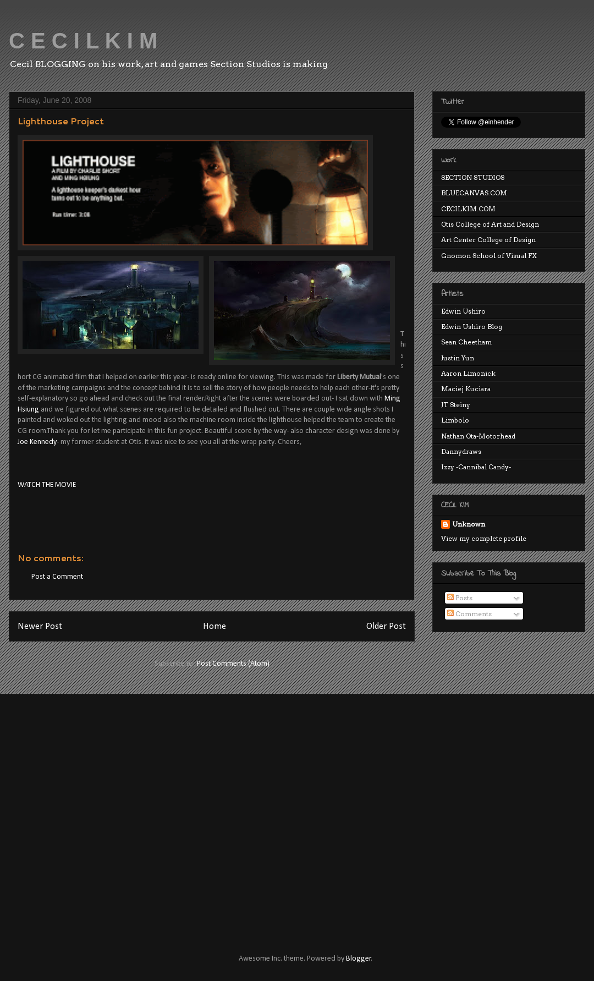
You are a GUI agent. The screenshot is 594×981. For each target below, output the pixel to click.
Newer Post (40, 626)
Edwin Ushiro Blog (471, 326)
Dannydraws (461, 451)
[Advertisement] (103, 814)
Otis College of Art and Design (490, 224)
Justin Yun (457, 358)
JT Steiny (455, 405)
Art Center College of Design (488, 239)
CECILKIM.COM (468, 209)
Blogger (358, 959)
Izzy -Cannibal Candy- (476, 467)
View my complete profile (483, 538)
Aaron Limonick (468, 373)
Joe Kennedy (37, 442)
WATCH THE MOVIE (47, 485)
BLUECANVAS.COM (474, 193)
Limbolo (455, 420)
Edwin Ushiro (463, 311)
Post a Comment (57, 577)
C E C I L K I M (83, 41)
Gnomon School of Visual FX (489, 255)
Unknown (468, 524)
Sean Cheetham (466, 342)
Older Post (386, 626)
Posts (459, 598)
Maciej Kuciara (466, 389)
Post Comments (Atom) (233, 664)
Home (214, 626)
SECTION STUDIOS (472, 177)
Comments (469, 614)
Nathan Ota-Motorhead (478, 436)
